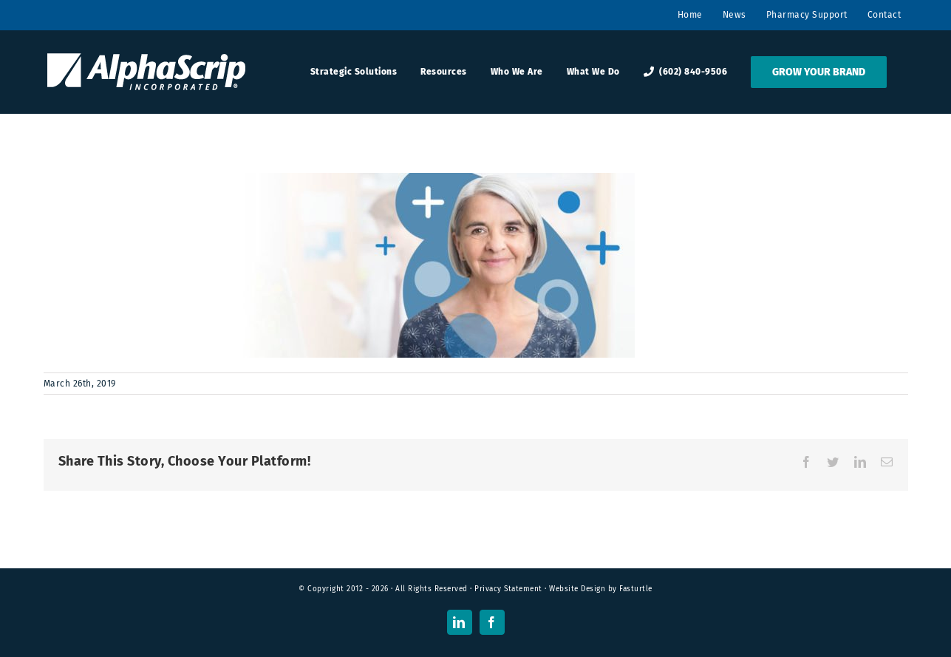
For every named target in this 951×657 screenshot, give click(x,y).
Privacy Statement (508, 589)
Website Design (577, 589)
